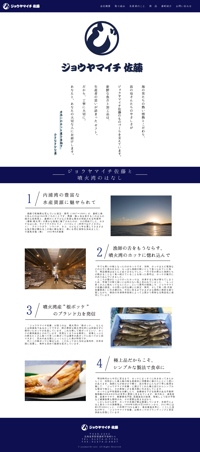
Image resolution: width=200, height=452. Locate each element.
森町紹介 (166, 6)
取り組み (120, 6)
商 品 (153, 6)
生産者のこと (137, 6)
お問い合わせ (184, 6)
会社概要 (105, 6)
